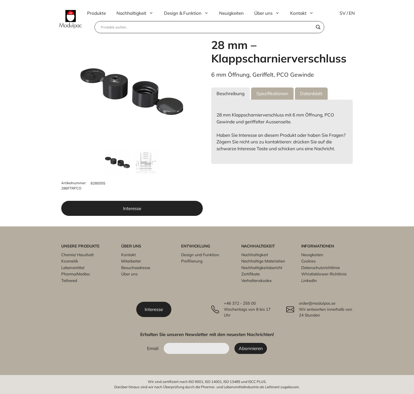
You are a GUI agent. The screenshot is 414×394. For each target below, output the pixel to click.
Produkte (96, 13)
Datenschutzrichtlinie (320, 267)
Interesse (132, 208)
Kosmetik (69, 261)
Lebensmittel (72, 267)
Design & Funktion (189, 13)
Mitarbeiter (131, 261)
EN (352, 13)
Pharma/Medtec (75, 273)
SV (343, 13)
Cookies (308, 261)
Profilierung (192, 261)
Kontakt (304, 13)
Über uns (269, 13)
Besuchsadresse (135, 267)
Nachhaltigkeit (137, 13)
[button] (230, 93)
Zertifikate (250, 273)
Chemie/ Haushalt (77, 254)
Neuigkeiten (231, 13)
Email (152, 348)
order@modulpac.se (317, 303)
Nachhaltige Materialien (263, 261)
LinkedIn (309, 280)
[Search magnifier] (318, 27)
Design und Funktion (200, 254)
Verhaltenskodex (256, 280)
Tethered (69, 280)
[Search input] (207, 27)
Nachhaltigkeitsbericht (261, 267)
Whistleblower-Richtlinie (324, 273)
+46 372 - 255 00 (240, 303)
